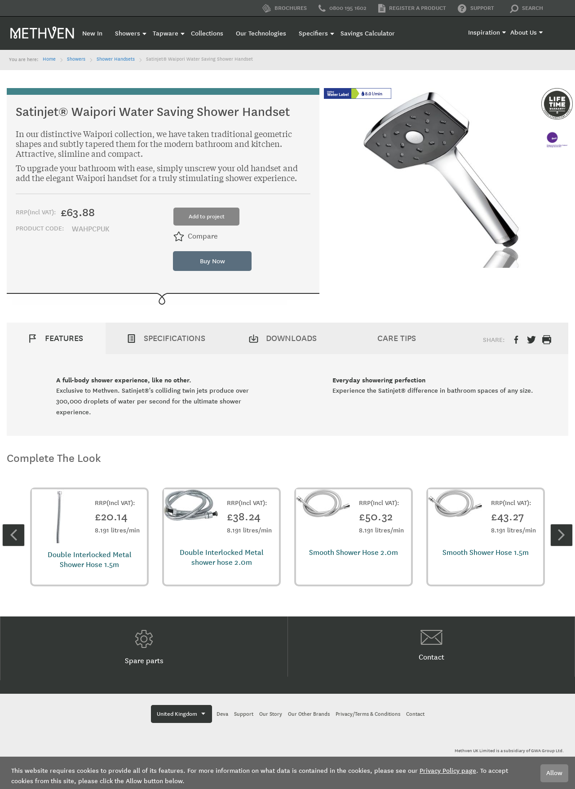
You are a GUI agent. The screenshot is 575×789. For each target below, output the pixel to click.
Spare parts (144, 647)
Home (49, 59)
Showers (76, 59)
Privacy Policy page (448, 771)
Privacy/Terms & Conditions (368, 714)
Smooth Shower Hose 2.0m (353, 552)
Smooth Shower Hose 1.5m (485, 552)
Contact (431, 645)
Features (64, 338)
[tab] (56, 338)
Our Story (270, 714)
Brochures (284, 8)
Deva (222, 714)
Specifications (174, 338)
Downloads (291, 338)
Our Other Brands (309, 714)
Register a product (412, 8)
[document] (287, 773)
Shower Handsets (116, 59)
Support (476, 8)
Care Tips (396, 338)
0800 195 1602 (342, 8)
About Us (523, 32)
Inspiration (484, 32)
